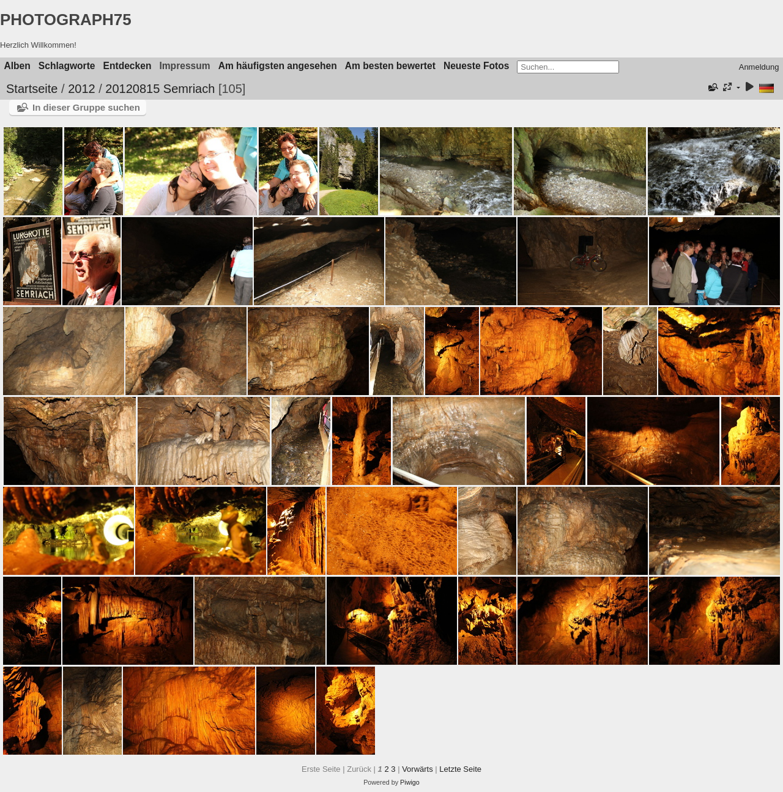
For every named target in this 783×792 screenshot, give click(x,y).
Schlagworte (67, 66)
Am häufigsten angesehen (277, 66)
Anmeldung (759, 67)
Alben (17, 66)
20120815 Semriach (160, 88)
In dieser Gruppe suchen (86, 107)
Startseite (32, 88)
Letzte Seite (460, 769)
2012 (81, 88)
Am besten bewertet (390, 66)
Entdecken (127, 66)
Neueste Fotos (476, 66)
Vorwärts (417, 769)
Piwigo (410, 782)
